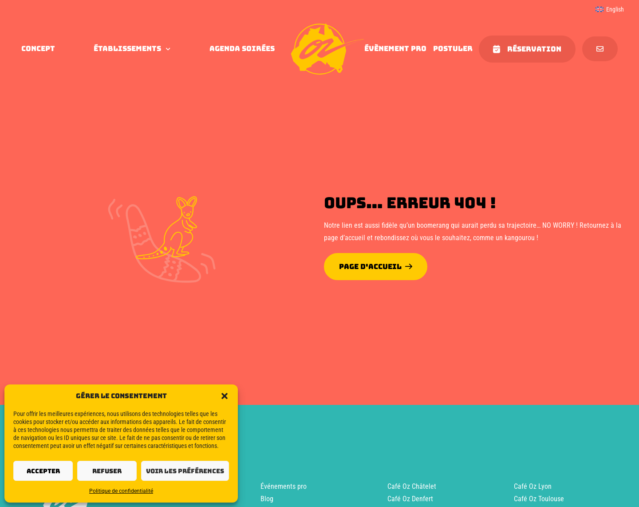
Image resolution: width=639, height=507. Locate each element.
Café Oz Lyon (533, 486)
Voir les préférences (185, 471)
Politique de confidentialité (121, 491)
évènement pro (395, 48)
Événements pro (283, 486)
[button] (224, 396)
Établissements (132, 48)
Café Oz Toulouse (539, 499)
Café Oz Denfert (410, 499)
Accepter (43, 471)
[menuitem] (609, 9)
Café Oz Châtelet (411, 486)
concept (38, 48)
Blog (266, 499)
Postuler (453, 48)
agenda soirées (242, 48)
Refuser (107, 471)
